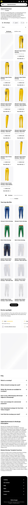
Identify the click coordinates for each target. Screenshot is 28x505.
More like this (21, 58)
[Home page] (5, 195)
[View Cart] (19, 1)
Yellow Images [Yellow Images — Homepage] (14, 500)
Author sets (17, 31)
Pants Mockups (21, 53)
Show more (14, 305)
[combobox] (16, 4)
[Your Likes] (21, 1)
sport (15, 22)
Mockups (8, 31)
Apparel (16, 53)
